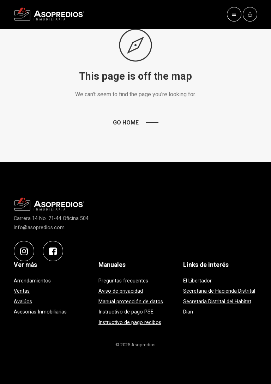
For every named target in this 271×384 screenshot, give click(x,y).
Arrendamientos (32, 281)
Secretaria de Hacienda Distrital (219, 291)
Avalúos (23, 302)
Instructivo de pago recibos (129, 322)
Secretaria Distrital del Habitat (217, 302)
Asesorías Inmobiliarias (40, 312)
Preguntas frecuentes (123, 281)
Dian (188, 312)
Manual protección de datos (130, 302)
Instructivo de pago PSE (125, 312)
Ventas (22, 291)
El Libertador (197, 281)
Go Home (126, 122)
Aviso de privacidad (120, 291)
